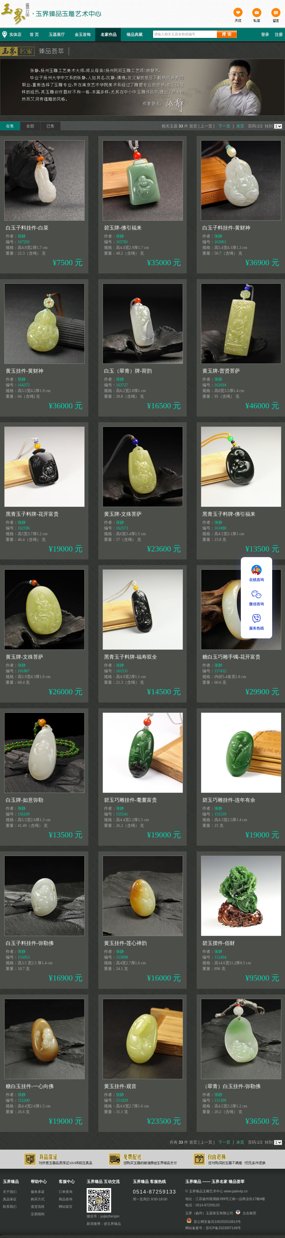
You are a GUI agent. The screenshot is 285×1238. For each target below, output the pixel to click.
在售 (10, 126)
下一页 (224, 126)
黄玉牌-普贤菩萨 (221, 371)
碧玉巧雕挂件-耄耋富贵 (130, 800)
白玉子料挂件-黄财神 (226, 228)
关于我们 (10, 1192)
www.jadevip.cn (236, 1191)
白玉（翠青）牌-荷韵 (128, 371)
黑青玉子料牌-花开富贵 (32, 514)
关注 (238, 15)
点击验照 (246, 1213)
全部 (30, 126)
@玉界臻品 (112, 1224)
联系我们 (10, 1207)
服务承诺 (37, 1192)
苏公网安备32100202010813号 (217, 1222)
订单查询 (65, 1192)
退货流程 (37, 1207)
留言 (275, 15)
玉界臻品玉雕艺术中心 (206, 1191)
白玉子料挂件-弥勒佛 (30, 943)
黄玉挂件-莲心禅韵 (125, 943)
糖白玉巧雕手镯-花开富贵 (231, 657)
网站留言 (65, 1207)
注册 (279, 34)
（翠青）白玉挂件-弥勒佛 (231, 1086)
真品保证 (10, 1199)
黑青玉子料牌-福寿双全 (130, 657)
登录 (265, 34)
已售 (50, 126)
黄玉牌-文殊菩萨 (123, 514)
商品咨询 (65, 1199)
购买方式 (37, 1199)
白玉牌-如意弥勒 (24, 800)
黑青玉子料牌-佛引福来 (228, 514)
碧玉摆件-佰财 (218, 943)
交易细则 (37, 1214)
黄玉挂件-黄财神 (24, 371)
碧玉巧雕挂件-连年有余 (228, 800)
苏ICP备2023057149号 (223, 1228)
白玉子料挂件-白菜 (27, 228)
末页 (240, 126)
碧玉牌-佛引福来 (123, 228)
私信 (257, 15)
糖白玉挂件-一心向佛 (30, 1086)
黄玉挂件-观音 (120, 1086)
